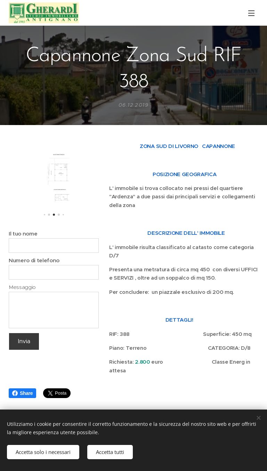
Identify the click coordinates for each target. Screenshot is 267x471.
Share (22, 393)
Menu (251, 13)
